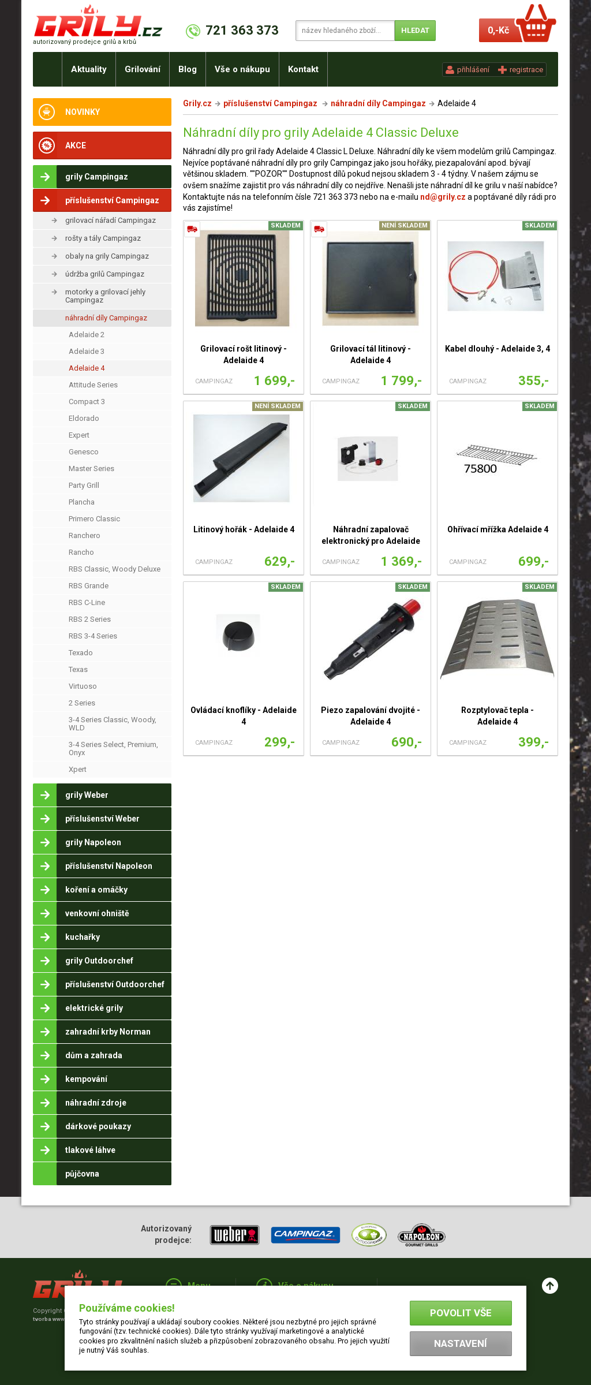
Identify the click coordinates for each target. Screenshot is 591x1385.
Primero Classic (94, 518)
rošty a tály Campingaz (103, 238)
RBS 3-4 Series (93, 636)
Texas (78, 669)
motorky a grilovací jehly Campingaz (105, 296)
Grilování (142, 69)
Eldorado (84, 418)
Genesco (84, 451)
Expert (79, 435)
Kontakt (303, 69)
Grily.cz (197, 103)
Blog (187, 69)
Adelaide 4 (86, 368)
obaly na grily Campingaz (107, 256)
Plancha (82, 502)
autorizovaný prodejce (84, 42)
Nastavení (460, 1343)
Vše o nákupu (242, 69)
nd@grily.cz (443, 196)
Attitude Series (93, 384)
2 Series (82, 703)
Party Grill (84, 485)
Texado (81, 652)
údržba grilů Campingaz (104, 274)
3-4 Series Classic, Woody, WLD (112, 723)
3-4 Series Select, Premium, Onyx (113, 748)
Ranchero (84, 535)
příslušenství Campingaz (271, 103)
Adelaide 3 (86, 351)
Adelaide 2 (86, 334)
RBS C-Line (87, 602)
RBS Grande (89, 585)
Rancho (81, 552)
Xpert (78, 769)
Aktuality (89, 69)
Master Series (91, 468)
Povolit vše (461, 1313)
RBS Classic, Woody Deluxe (114, 569)
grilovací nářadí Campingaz (110, 220)
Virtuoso (83, 686)
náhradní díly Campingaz (106, 317)
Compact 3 (87, 401)
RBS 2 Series (90, 619)
